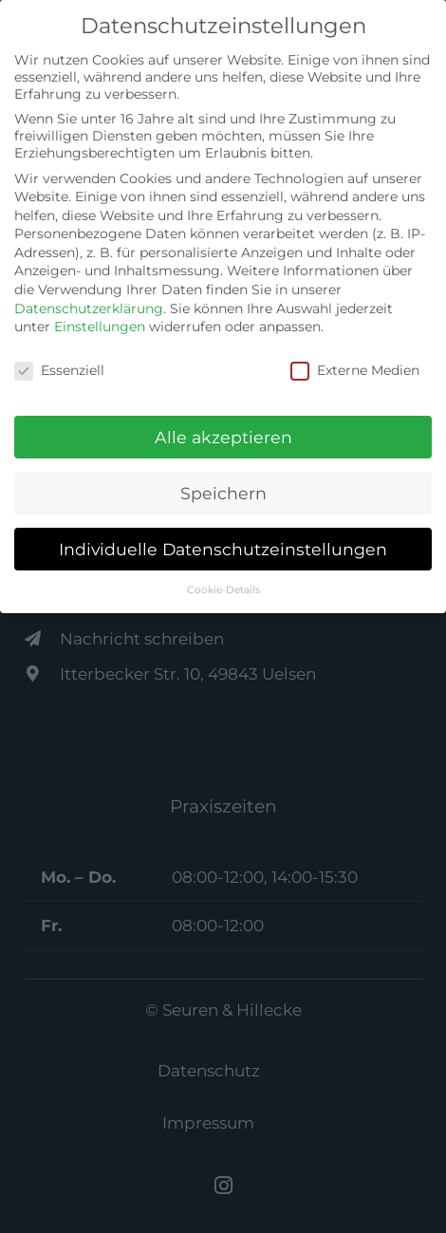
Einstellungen (99, 326)
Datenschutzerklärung (88, 308)
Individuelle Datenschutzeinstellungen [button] (223, 549)
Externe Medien (354, 370)
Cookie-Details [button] (223, 590)
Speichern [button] (223, 493)
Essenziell (59, 370)
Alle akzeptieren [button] (223, 437)
